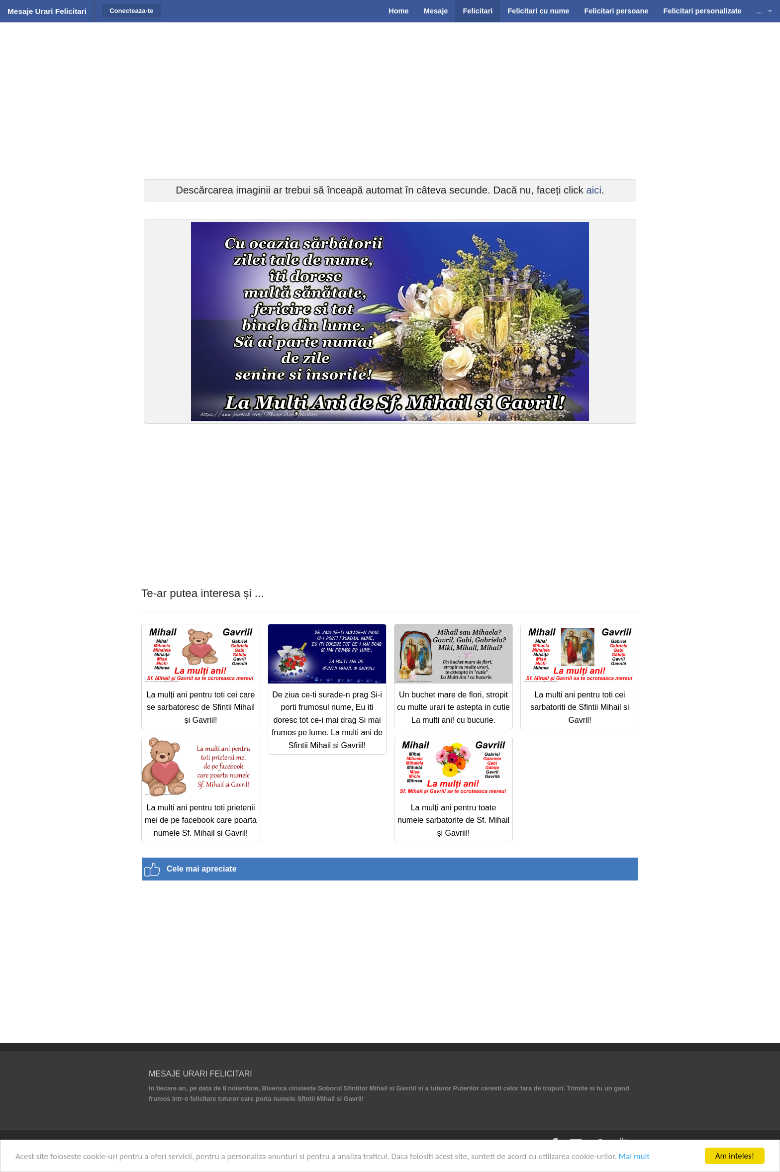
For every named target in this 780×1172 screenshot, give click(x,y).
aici (593, 190)
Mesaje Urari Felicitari (47, 11)
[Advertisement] (390, 99)
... (760, 11)
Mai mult (634, 1156)
